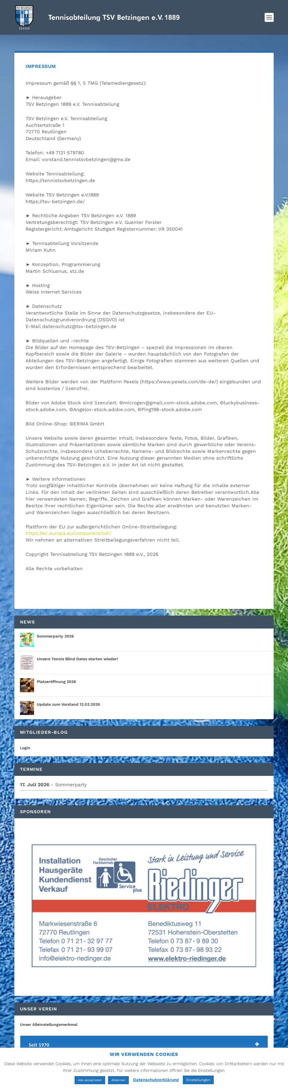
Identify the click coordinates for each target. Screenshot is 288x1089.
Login (25, 742)
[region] (144, 902)
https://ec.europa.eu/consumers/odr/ (68, 528)
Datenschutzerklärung (156, 1079)
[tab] (144, 1041)
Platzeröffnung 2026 (56, 676)
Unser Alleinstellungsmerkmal (48, 1019)
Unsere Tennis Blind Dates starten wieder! (77, 654)
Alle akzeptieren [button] (90, 1080)
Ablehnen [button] (118, 1080)
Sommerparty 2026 (55, 631)
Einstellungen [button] (198, 1080)
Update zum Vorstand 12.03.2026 (68, 699)
